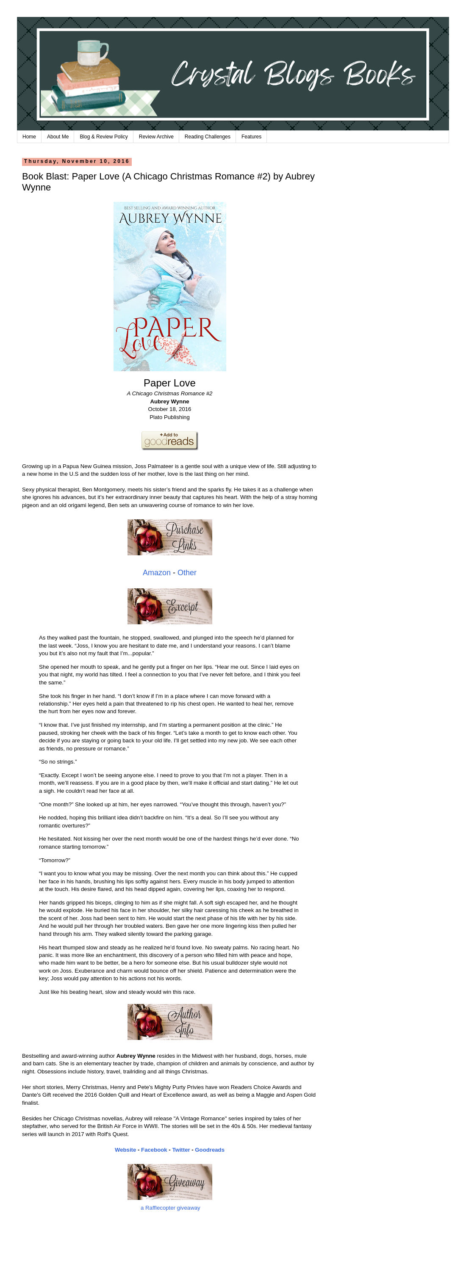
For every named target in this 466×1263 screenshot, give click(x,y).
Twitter (181, 1150)
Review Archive (156, 137)
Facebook (154, 1150)
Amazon (157, 572)
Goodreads (210, 1150)
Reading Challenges (207, 137)
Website (125, 1150)
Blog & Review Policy (104, 137)
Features (251, 137)
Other (187, 572)
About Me (58, 137)
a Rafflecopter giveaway (170, 1208)
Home (29, 137)
